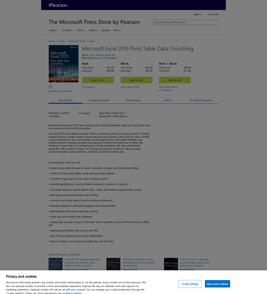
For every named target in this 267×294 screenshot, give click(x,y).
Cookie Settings (190, 285)
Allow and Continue (217, 285)
